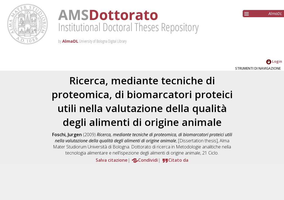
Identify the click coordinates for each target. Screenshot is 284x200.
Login (274, 61)
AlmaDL (275, 13)
